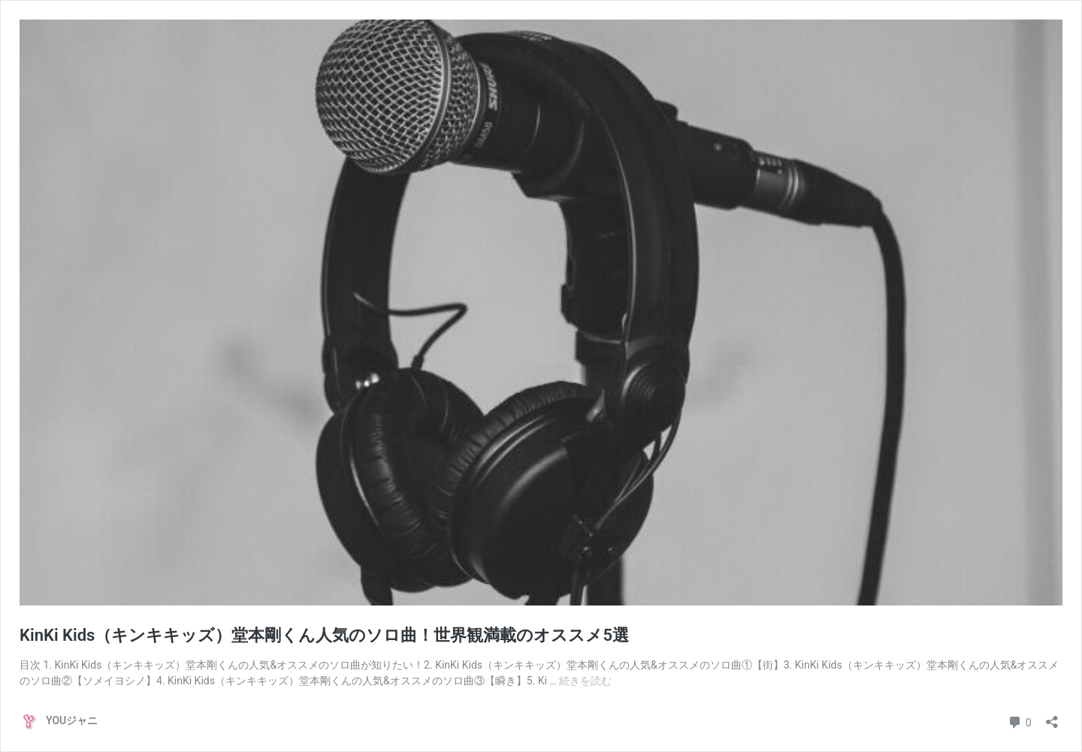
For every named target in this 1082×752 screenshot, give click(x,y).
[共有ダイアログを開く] (1051, 717)
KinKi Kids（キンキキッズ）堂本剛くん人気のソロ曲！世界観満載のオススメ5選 (324, 635)
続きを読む (585, 681)
